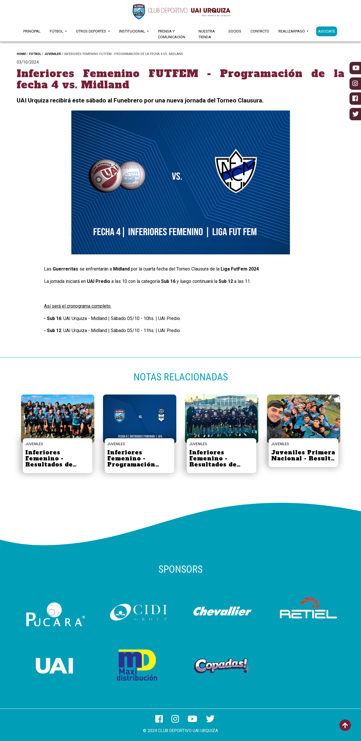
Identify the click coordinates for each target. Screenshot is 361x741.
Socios (234, 31)
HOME (21, 54)
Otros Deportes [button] (91, 31)
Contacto (260, 31)
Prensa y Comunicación (171, 34)
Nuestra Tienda (206, 34)
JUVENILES (52, 54)
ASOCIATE (326, 31)
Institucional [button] (132, 31)
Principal (32, 31)
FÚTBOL (35, 54)
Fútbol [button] (57, 31)
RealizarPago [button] (292, 31)
